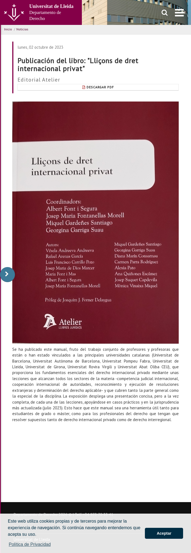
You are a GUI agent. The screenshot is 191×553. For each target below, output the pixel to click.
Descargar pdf (98, 87)
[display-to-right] (7, 274)
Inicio (8, 29)
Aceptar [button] (164, 533)
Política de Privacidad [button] (30, 544)
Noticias (22, 29)
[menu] (179, 12)
